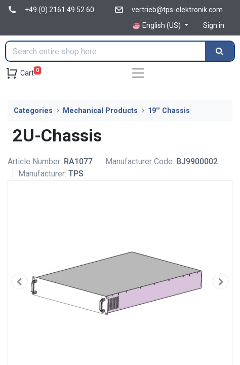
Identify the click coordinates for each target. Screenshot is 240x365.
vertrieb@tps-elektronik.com (177, 10)
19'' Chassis (169, 110)
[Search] (219, 51)
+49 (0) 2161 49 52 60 (59, 10)
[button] (19, 281)
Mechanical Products (100, 110)
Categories (33, 110)
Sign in (213, 25)
